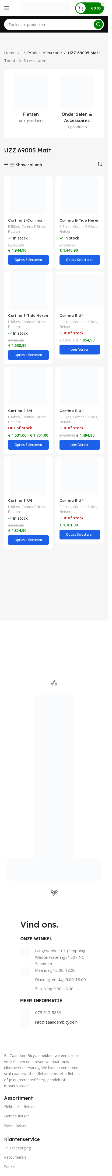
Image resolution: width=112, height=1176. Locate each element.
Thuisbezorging (17, 1148)
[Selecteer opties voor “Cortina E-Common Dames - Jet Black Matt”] (28, 260)
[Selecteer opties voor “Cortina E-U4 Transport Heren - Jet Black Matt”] (28, 540)
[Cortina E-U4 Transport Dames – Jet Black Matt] (79, 290)
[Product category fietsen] (31, 101)
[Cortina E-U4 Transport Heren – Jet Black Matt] (28, 475)
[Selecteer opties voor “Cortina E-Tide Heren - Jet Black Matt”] (80, 260)
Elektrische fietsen (20, 1106)
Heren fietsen (15, 1125)
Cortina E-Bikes (34, 226)
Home (10, 52)
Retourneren (15, 1157)
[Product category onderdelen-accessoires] (77, 104)
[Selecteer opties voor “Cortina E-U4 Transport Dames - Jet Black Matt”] (28, 445)
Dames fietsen (17, 1116)
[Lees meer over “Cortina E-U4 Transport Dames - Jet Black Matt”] (80, 349)
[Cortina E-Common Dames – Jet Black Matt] (28, 195)
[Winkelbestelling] (100, 164)
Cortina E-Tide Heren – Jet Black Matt (80, 223)
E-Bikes (14, 226)
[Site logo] (45, 7)
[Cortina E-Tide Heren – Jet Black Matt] (79, 195)
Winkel (9, 1166)
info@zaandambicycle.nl (56, 1022)
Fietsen (14, 231)
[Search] (54, 24)
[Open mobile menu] (6, 8)
